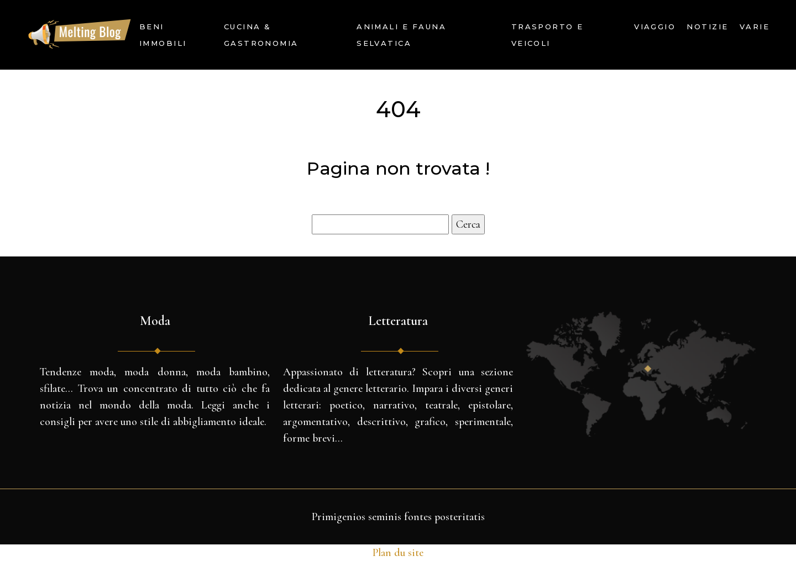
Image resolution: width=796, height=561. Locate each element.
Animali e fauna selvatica (401, 35)
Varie (754, 26)
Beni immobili (163, 35)
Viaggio (654, 26)
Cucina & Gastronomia (261, 35)
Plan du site (398, 552)
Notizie (707, 26)
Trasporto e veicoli (547, 35)
